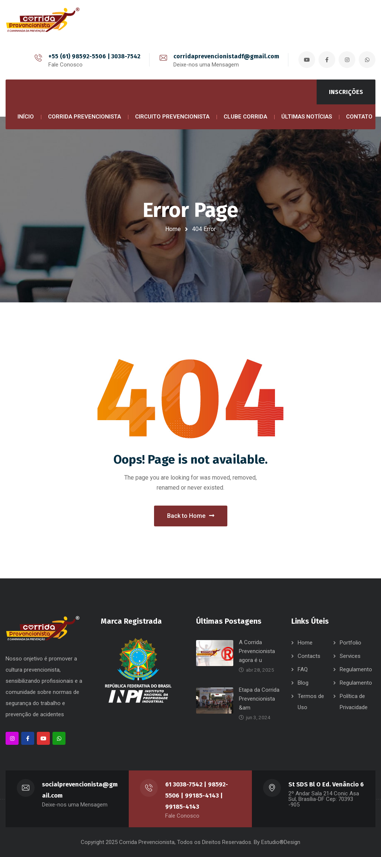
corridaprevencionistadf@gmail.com (226, 56)
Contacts (309, 656)
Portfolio (350, 642)
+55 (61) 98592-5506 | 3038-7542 (94, 56)
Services (350, 656)
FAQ (303, 669)
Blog (303, 682)
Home (173, 229)
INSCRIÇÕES (346, 91)
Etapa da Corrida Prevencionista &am (259, 698)
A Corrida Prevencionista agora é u (257, 651)
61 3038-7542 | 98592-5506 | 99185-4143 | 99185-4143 (196, 795)
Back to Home (190, 515)
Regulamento (356, 669)
